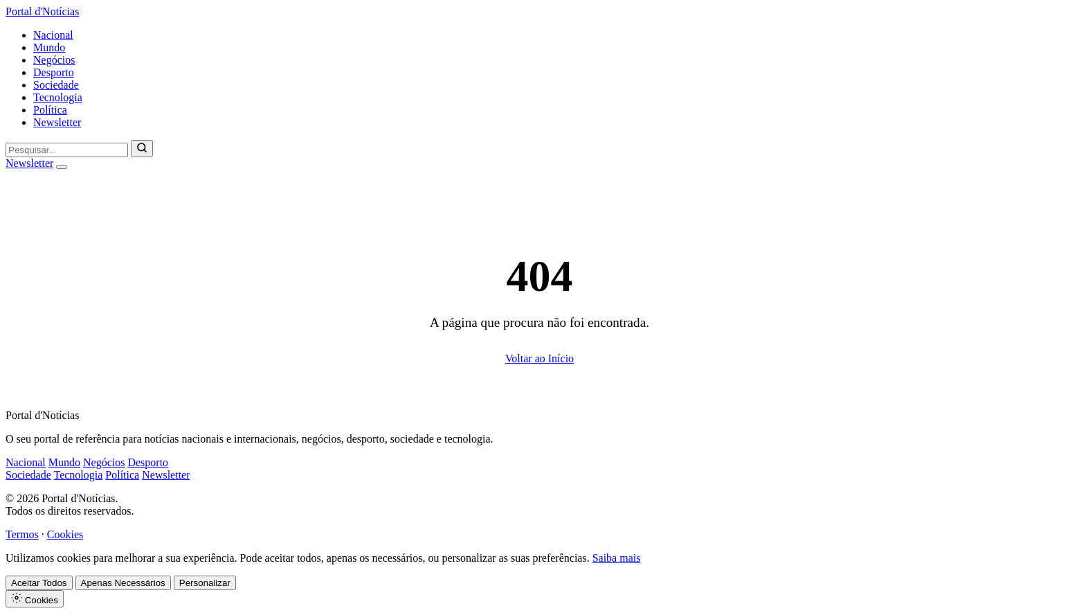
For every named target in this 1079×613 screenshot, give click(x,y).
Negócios (54, 60)
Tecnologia (57, 97)
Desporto (53, 72)
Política (50, 110)
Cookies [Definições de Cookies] (34, 598)
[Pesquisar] (142, 148)
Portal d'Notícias (42, 11)
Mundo (49, 47)
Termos (22, 534)
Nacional (53, 35)
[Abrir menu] (61, 167)
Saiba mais (616, 558)
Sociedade (56, 85)
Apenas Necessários (123, 583)
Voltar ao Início (539, 358)
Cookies (65, 534)
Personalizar (204, 583)
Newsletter (57, 122)
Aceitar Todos (39, 583)
